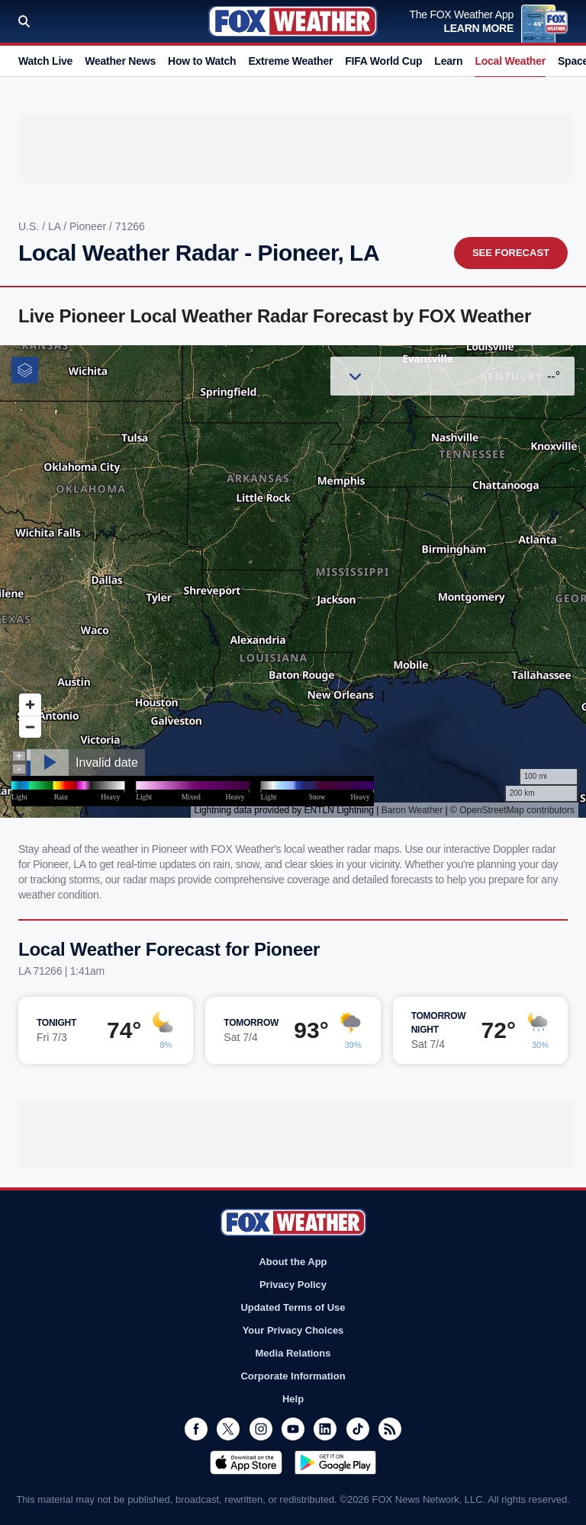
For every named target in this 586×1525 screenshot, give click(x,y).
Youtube (293, 1429)
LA (55, 226)
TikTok (357, 1429)
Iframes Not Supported (293, 581)
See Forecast (510, 252)
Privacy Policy (293, 1284)
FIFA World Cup (383, 61)
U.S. (30, 226)
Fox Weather (293, 21)
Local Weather (510, 61)
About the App (293, 1261)
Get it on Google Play (335, 1462)
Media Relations (293, 1353)
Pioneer (89, 226)
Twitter (228, 1429)
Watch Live (45, 61)
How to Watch (202, 61)
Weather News (120, 61)
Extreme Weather (290, 61)
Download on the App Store (246, 1462)
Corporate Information (292, 1376)
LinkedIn (325, 1429)
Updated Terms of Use (292, 1307)
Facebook (196, 1429)
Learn (448, 61)
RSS (389, 1429)
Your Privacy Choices (293, 1330)
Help (293, 1399)
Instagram (261, 1429)
